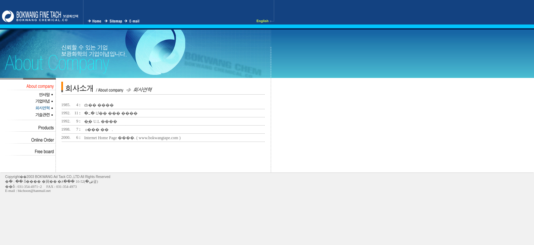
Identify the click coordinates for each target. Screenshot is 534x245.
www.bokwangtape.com (158, 137)
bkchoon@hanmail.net (34, 191)
